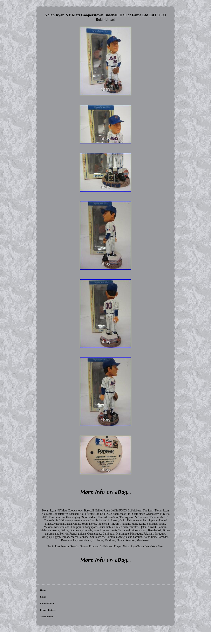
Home (43, 590)
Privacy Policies (47, 610)
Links (43, 596)
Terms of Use (46, 616)
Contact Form (47, 603)
